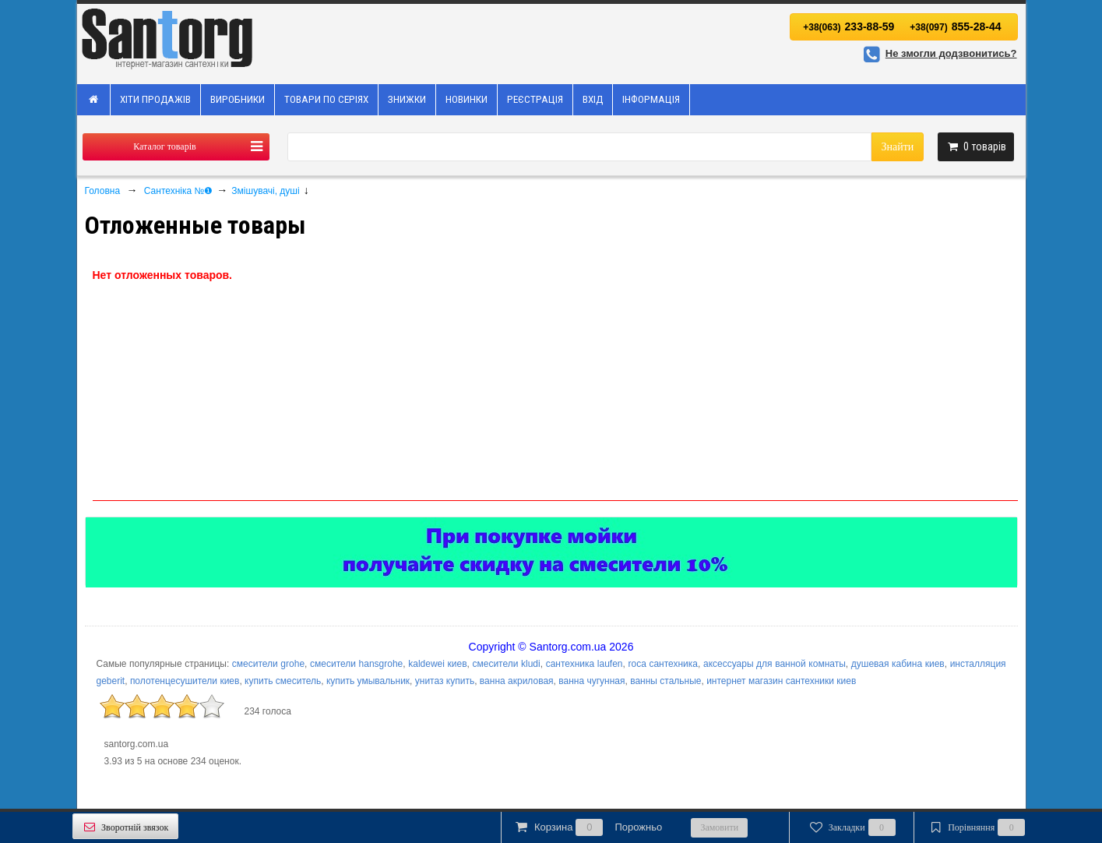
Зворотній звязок (126, 827)
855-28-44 (955, 26)
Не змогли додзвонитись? (937, 53)
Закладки (851, 827)
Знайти (897, 147)
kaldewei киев (437, 663)
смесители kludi (506, 663)
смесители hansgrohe (356, 663)
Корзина (588, 827)
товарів (975, 146)
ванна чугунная (591, 680)
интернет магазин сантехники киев (781, 680)
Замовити (719, 827)
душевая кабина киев (898, 663)
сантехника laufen (584, 663)
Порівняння (976, 827)
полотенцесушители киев (185, 680)
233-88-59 (848, 26)
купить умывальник (368, 680)
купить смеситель (283, 680)
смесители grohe (268, 663)
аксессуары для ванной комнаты (774, 663)
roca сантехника (663, 663)
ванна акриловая (517, 680)
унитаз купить (444, 680)
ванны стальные (665, 680)
